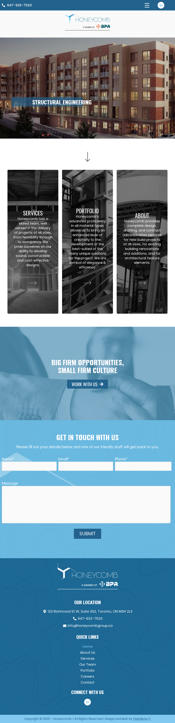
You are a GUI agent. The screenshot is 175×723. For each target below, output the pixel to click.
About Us (87, 652)
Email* (85, 464)
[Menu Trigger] (147, 5)
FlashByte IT (142, 719)
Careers (87, 676)
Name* (29, 464)
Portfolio (88, 670)
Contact (87, 682)
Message (87, 503)
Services (88, 658)
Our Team (87, 664)
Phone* (143, 464)
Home (88, 646)
